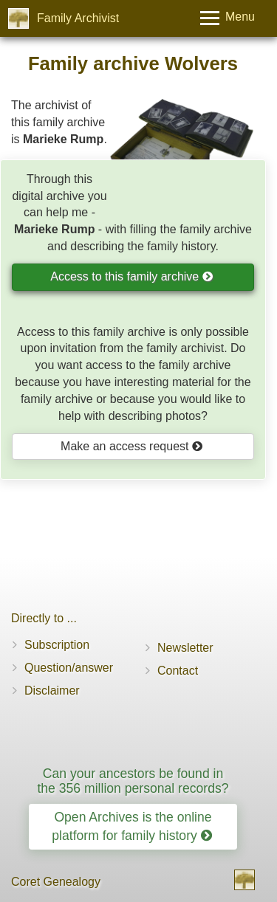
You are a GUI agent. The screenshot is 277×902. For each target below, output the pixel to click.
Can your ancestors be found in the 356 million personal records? (132, 780)
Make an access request (132, 446)
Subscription (56, 644)
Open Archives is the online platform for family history (131, 826)
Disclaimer (52, 690)
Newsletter (185, 647)
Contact (177, 670)
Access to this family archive (131, 276)
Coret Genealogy (55, 881)
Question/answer (68, 667)
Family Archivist (78, 18)
